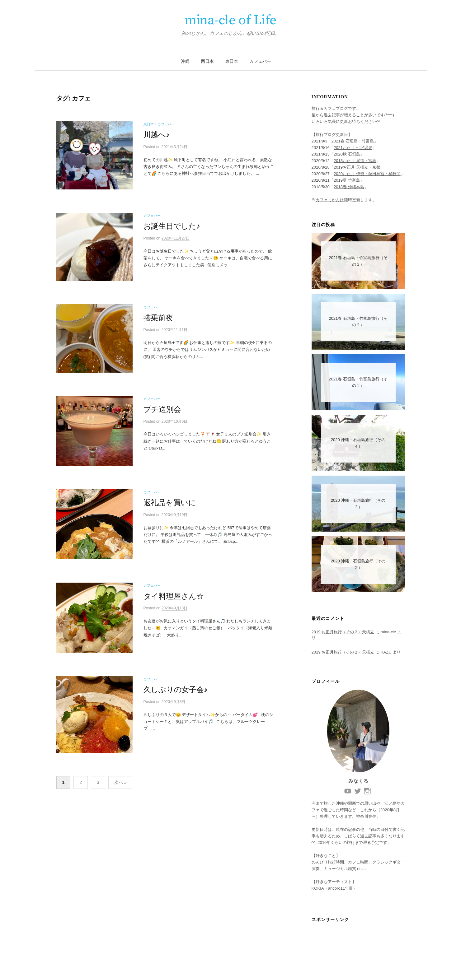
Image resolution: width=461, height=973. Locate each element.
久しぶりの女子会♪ (175, 707)
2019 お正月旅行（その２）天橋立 (343, 632)
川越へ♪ (156, 135)
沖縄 (185, 61)
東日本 (231, 61)
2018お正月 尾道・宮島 (355, 160)
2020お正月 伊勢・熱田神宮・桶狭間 (367, 173)
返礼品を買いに (169, 514)
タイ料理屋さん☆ (173, 611)
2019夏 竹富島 (347, 180)
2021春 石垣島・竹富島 (353, 141)
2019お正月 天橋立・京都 (357, 167)
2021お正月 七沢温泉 (353, 147)
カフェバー (260, 61)
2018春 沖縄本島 (349, 186)
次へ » (120, 803)
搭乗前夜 (158, 323)
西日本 (207, 61)
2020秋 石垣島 (347, 154)
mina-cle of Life (230, 20)
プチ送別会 (162, 418)
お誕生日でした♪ (171, 229)
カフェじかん (328, 200)
